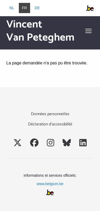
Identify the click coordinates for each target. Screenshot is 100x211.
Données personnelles (50, 114)
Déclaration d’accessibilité (50, 124)
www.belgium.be (50, 184)
